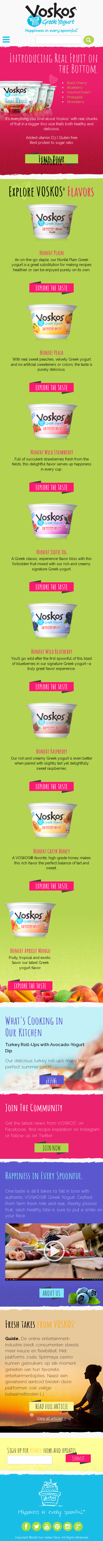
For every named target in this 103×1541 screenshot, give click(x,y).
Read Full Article (51, 1406)
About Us (51, 1293)
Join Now (52, 1148)
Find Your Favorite (51, 158)
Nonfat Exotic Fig (51, 552)
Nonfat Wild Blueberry (51, 651)
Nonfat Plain (51, 253)
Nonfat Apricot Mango (30, 951)
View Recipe (51, 1080)
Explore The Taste (52, 288)
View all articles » (51, 1418)
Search (88, 40)
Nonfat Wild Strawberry (51, 452)
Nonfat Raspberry (51, 751)
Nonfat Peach (51, 352)
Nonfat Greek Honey (51, 851)
